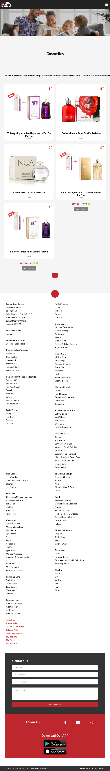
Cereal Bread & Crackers (66, 503)
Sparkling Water (62, 563)
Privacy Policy (12, 630)
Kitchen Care (60, 357)
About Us (10, 620)
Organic (58, 533)
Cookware (59, 404)
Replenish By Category (17, 350)
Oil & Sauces (60, 520)
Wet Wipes (60, 417)
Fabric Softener (62, 347)
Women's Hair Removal (65, 454)
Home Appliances (63, 377)
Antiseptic (59, 334)
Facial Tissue (12, 410)
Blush (105, 75)
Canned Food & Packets (65, 517)
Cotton (58, 437)
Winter (9, 397)
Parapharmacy (13, 600)
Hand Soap (60, 440)
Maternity (10, 590)
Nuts (57, 484)
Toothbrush (60, 450)
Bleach (58, 337)
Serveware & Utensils (64, 397)
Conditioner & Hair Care (17, 480)
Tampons (10, 593)
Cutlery (58, 390)
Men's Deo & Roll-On (64, 460)
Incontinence (11, 587)
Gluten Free (60, 537)
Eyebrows (10, 550)
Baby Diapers (61, 414)
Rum (57, 587)
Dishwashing (60, 340)
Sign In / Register (14, 633)
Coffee (58, 553)
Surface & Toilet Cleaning (66, 344)
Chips (57, 490)
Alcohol (58, 570)
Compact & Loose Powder (47, 75)
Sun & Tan (10, 503)
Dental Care (60, 464)
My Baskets (11, 637)
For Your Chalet (13, 387)
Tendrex (10, 417)
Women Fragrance (14, 570)
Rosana (9, 423)
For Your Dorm (12, 400)
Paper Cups (60, 367)
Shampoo (10, 484)
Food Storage (61, 394)
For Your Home (13, 403)
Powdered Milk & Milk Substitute (69, 560)
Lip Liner (9, 547)
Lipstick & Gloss (13, 523)
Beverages (60, 550)
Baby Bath (59, 420)
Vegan (58, 540)
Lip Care (9, 507)
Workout (10, 393)
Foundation (28, 75)
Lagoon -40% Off (13, 324)
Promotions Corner (15, 304)
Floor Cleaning (61, 330)
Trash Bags (60, 360)
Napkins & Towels (63, 364)
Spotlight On (11, 311)
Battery (58, 374)
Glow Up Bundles (13, 307)
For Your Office (13, 380)
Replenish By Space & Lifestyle (21, 377)
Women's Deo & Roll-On (66, 447)
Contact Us (11, 623)
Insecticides (60, 370)
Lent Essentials (13, 330)
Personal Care (12, 367)
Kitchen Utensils (63, 387)
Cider (57, 590)
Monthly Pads (12, 583)
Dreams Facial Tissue (15, 344)
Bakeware (59, 400)
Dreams (9, 420)
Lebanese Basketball (16, 340)
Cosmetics (11, 520)
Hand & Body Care (14, 500)
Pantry (9, 334)
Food (57, 497)
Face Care (10, 510)
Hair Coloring (12, 477)
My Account (12, 643)
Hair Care (10, 474)
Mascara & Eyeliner (81, 75)
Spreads (58, 507)
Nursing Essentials (63, 427)
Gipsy (8, 413)
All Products (11, 75)
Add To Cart (81, 209)
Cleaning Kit (11, 357)
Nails (19, 75)
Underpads (11, 610)
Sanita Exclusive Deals (16, 317)
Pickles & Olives (62, 510)
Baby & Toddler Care (65, 410)
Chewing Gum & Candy (65, 487)
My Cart (10, 640)
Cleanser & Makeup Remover (19, 497)
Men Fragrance (12, 567)
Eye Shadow (97, 75)
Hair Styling (11, 487)
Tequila (58, 583)
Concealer (66, 75)
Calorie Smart (61, 544)
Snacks (58, 480)
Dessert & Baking (62, 477)
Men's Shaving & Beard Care (67, 457)
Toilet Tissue (61, 304)
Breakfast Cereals (63, 500)
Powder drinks (61, 557)
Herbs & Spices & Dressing (66, 514)
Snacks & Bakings (63, 474)
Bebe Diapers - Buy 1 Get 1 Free (20, 314)
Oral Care (59, 424)
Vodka (58, 580)
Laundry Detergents (64, 327)
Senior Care (11, 363)
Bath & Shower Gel (63, 444)
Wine (57, 573)
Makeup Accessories (15, 554)
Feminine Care (12, 370)
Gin (56, 577)
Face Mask (11, 514)
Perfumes (10, 563)
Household (11, 360)
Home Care (60, 354)
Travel (9, 390)
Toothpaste (60, 467)
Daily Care (10, 580)
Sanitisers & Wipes (14, 603)
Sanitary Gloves (13, 613)
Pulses (58, 524)
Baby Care (10, 353)
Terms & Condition (15, 626)
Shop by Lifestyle (63, 530)
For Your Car (11, 383)
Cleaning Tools (61, 381)
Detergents (60, 324)
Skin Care (10, 493)
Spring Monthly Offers (16, 321)
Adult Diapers (12, 607)
